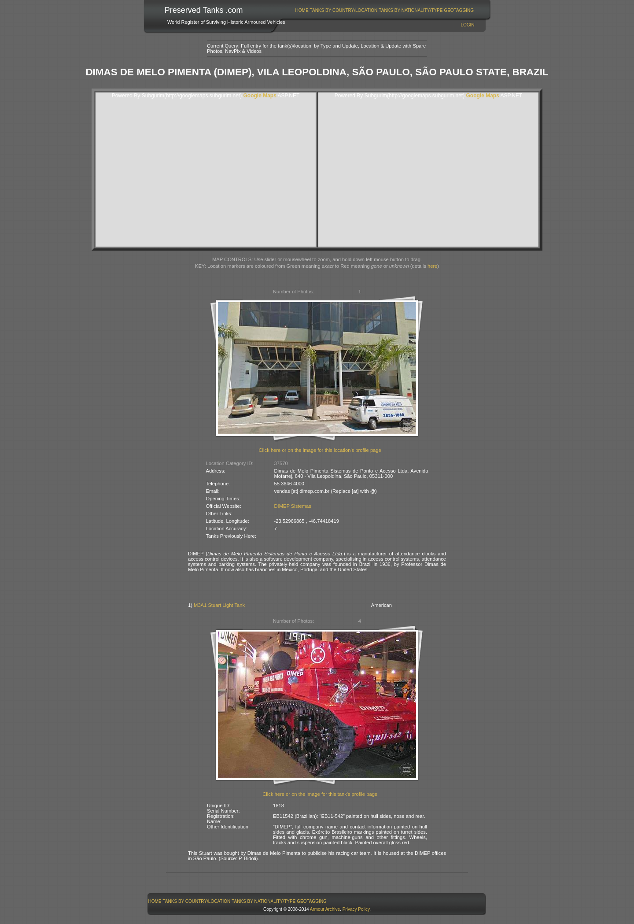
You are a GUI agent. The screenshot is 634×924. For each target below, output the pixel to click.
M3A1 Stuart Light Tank (219, 605)
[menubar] (384, 10)
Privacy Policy (356, 909)
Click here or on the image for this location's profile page (320, 450)
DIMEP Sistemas (292, 506)
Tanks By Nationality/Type (410, 10)
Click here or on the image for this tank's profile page (319, 794)
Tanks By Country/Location (344, 10)
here (432, 266)
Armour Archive (325, 909)
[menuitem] (302, 10)
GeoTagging (459, 10)
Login (467, 24)
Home (302, 10)
